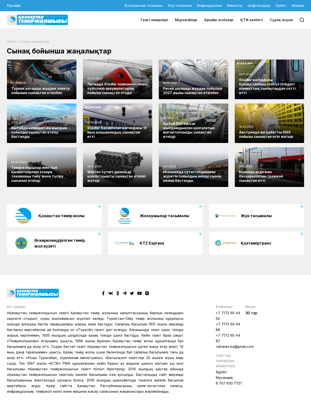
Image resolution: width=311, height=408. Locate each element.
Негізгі (12, 41)
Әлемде (298, 5)
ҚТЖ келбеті (251, 20)
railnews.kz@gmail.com (235, 346)
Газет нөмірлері (154, 20)
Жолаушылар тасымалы (143, 5)
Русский (13, 5)
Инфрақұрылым (209, 5)
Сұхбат (280, 5)
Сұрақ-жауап (281, 20)
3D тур (251, 313)
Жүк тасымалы (180, 5)
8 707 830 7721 (229, 383)
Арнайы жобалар (218, 20)
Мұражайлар (186, 20)
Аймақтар (235, 5)
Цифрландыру (259, 5)
